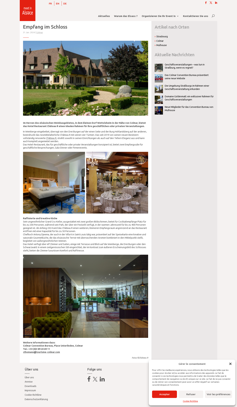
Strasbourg (162, 36)
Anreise (29, 381)
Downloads (30, 386)
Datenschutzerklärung (36, 399)
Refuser (191, 394)
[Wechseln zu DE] (65, 3)
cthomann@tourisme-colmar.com (41, 352)
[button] (230, 363)
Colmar (39, 32)
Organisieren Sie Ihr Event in (159, 16)
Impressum (30, 390)
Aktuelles (104, 16)
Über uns (29, 377)
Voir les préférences (218, 394)
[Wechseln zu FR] (50, 3)
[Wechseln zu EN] (57, 3)
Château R (51, 138)
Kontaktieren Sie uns (195, 16)
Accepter (164, 394)
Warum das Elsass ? (126, 16)
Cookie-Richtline (190, 401)
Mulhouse (161, 45)
